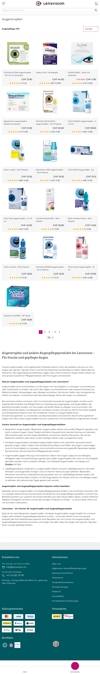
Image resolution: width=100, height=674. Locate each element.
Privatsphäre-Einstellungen (65, 601)
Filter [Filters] (90, 28)
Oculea (8, 464)
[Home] (25, 668)
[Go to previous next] (59, 332)
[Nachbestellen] (75, 666)
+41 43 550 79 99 (13, 575)
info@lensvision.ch (14, 567)
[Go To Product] (18, 53)
